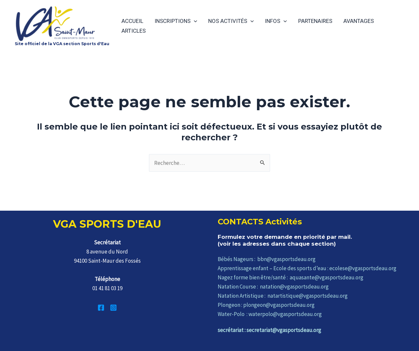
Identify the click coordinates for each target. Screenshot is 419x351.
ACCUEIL (132, 21)
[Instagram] (113, 307)
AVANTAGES (358, 21)
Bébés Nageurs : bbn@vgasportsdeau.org (267, 259)
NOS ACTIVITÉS (231, 21)
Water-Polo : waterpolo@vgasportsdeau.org (270, 314)
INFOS (276, 21)
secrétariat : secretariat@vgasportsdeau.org (269, 330)
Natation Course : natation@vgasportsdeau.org (273, 286)
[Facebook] (101, 307)
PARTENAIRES (315, 21)
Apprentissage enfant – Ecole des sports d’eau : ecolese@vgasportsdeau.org (307, 268)
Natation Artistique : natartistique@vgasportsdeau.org (283, 295)
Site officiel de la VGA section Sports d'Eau (62, 43)
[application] (194, 21)
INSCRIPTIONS (176, 21)
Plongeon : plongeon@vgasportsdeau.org (266, 304)
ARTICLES (133, 30)
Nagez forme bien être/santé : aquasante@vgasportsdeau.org (290, 277)
